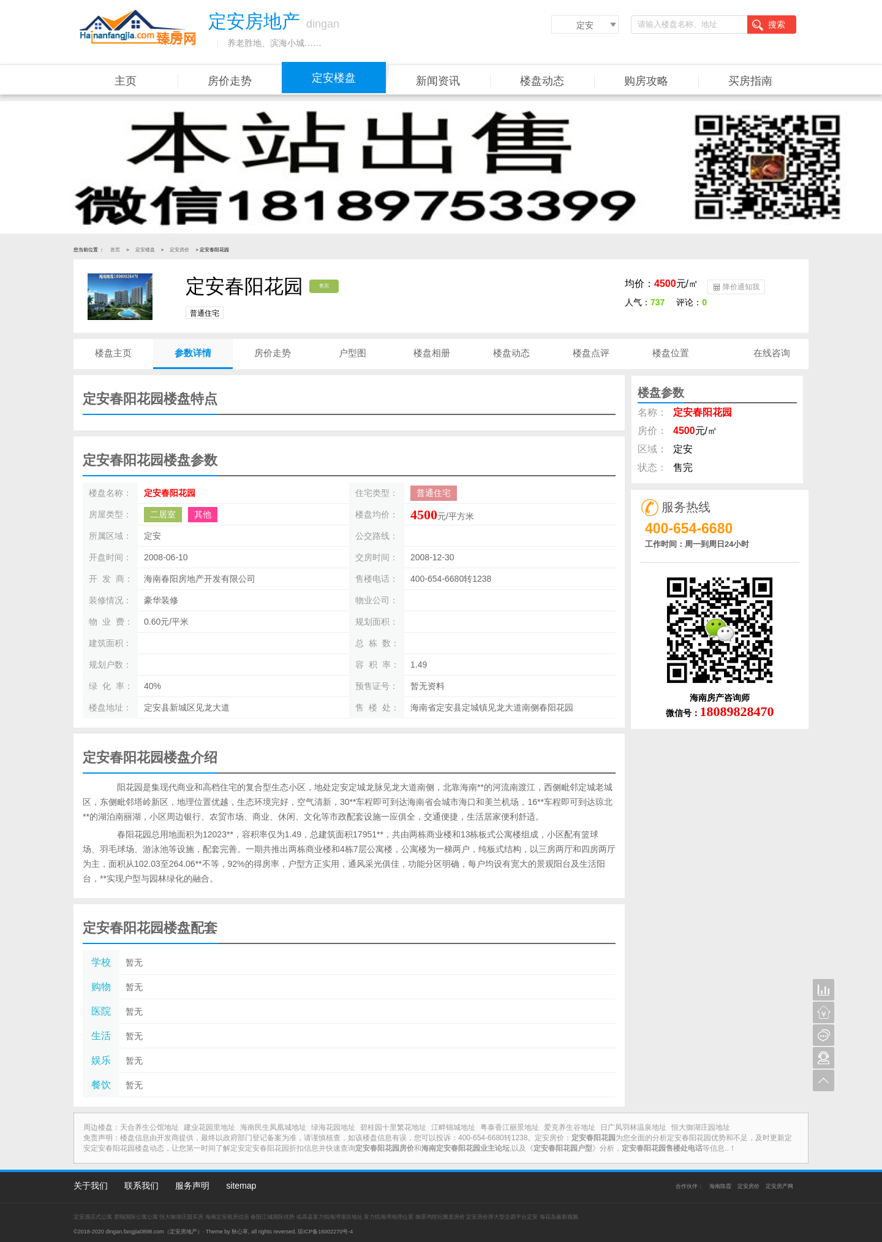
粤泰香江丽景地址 (509, 1127)
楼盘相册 (431, 353)
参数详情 (193, 353)
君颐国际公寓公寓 (136, 1217)
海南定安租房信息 (227, 1217)
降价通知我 (736, 286)
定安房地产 (183, 1232)
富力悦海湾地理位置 (388, 1217)
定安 (585, 25)
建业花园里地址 (209, 1127)
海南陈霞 (720, 1186)
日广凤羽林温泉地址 (633, 1127)
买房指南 (750, 81)
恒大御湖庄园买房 (181, 1217)
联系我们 (141, 1186)
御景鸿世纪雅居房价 (440, 1217)
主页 (126, 81)
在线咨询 (771, 353)
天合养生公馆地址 (149, 1127)
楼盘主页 (113, 353)
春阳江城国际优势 (273, 1217)
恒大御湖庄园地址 (700, 1127)
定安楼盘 (334, 78)
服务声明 (192, 1186)
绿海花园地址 (333, 1127)
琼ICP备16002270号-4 (325, 1232)
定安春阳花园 (169, 493)
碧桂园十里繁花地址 (393, 1127)
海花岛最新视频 (559, 1217)
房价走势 (230, 81)
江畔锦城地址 (453, 1127)
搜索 (768, 25)
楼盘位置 (670, 353)
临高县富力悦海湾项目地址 (329, 1217)
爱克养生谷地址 (569, 1127)
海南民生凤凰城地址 (273, 1127)
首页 (115, 250)
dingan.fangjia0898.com (134, 1232)
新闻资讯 (438, 81)
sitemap (241, 1186)
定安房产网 (779, 1186)
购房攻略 (646, 81)
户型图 (352, 353)
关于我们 (91, 1186)
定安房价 (179, 250)
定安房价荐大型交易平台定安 (502, 1217)
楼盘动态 (542, 81)
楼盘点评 (591, 353)
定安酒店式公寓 (93, 1217)
